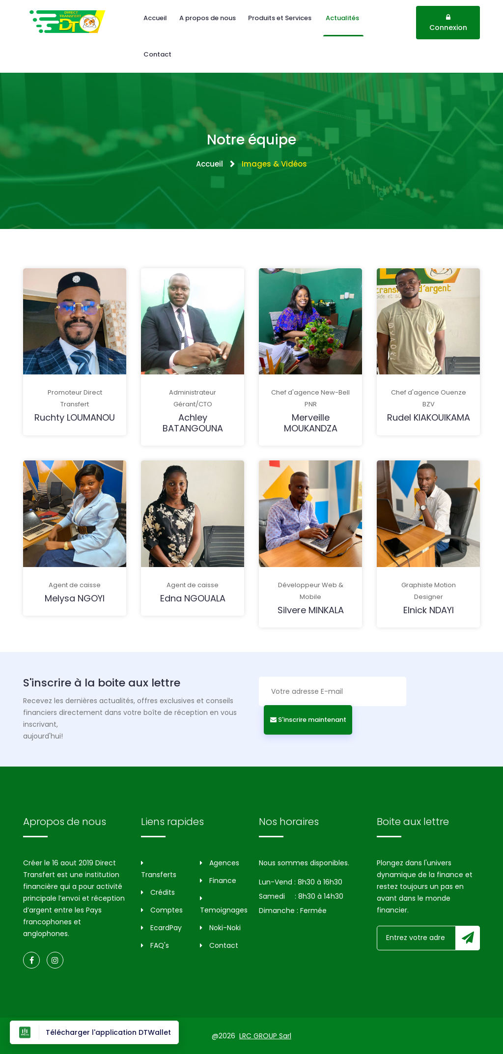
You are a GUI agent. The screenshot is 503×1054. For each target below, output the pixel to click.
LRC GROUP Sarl (265, 1036)
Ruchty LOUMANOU (74, 417)
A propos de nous (207, 18)
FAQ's (155, 945)
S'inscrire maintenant (308, 719)
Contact (157, 54)
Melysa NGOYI (75, 598)
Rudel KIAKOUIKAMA (428, 417)
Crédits (158, 892)
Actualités (343, 18)
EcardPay (161, 928)
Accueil (155, 18)
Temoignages (222, 905)
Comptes (162, 910)
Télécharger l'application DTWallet (94, 1032)
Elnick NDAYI (428, 610)
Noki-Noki (220, 928)
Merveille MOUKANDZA (310, 422)
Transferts (158, 869)
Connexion (448, 23)
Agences (219, 863)
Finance (218, 880)
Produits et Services (280, 18)
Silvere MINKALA (311, 610)
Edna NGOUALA (192, 598)
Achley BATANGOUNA (193, 422)
